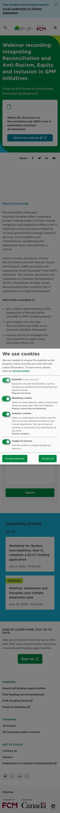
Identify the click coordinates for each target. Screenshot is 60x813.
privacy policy (21, 371)
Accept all (48, 458)
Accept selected (14, 458)
